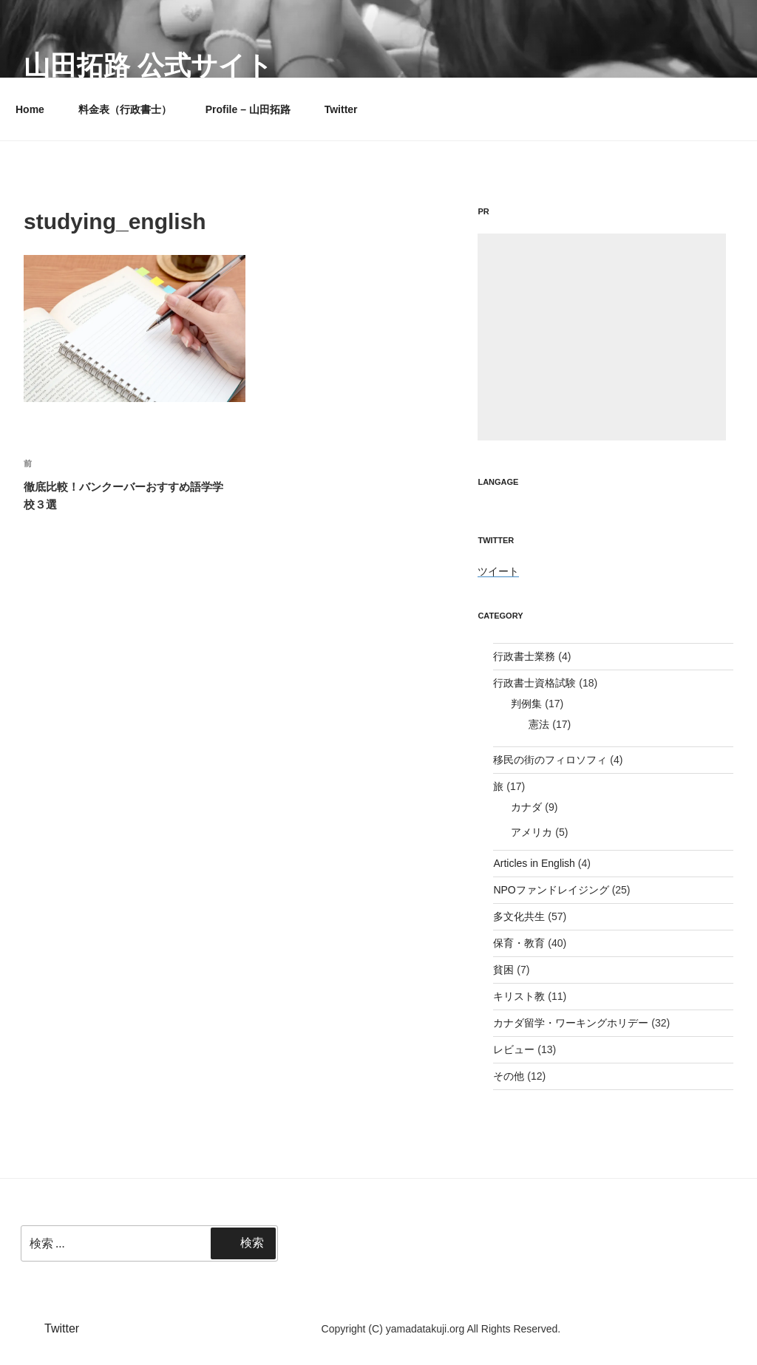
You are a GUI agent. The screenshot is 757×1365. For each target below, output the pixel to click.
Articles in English (534, 863)
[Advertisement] (602, 337)
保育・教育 (519, 943)
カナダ (526, 807)
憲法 (539, 724)
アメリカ (531, 832)
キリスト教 (519, 996)
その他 (508, 1076)
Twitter (341, 109)
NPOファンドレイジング (550, 890)
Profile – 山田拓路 (248, 109)
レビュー (513, 1049)
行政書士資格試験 (534, 683)
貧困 (503, 970)
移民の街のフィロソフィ (550, 760)
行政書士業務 (524, 656)
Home (30, 109)
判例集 (526, 703)
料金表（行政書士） (125, 109)
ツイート (498, 571)
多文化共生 (519, 916)
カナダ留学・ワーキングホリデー (570, 1023)
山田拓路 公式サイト (148, 65)
